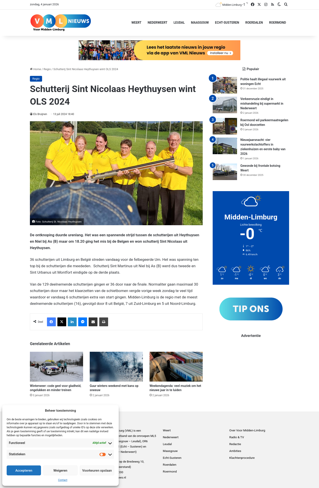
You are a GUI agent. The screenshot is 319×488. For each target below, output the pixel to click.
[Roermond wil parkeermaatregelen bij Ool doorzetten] (225, 126)
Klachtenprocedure (242, 457)
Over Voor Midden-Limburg (247, 430)
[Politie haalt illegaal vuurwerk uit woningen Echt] (225, 85)
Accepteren (23, 471)
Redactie (235, 444)
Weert (136, 22)
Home (35, 69)
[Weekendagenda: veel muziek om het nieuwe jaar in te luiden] (176, 367)
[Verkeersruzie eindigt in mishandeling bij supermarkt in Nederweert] (225, 105)
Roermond (277, 22)
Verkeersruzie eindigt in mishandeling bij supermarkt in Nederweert (261, 103)
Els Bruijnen (40, 114)
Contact (62, 480)
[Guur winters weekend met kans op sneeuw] (116, 367)
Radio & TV (236, 437)
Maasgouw (200, 22)
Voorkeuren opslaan (97, 471)
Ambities (235, 451)
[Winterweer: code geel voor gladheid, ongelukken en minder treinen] (56, 367)
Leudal (179, 22)
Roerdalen (254, 22)
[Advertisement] (251, 369)
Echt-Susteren (227, 22)
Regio (47, 69)
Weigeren (60, 471)
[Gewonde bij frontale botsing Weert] (225, 171)
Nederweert (157, 22)
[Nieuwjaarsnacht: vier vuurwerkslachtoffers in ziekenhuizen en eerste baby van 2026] (225, 146)
